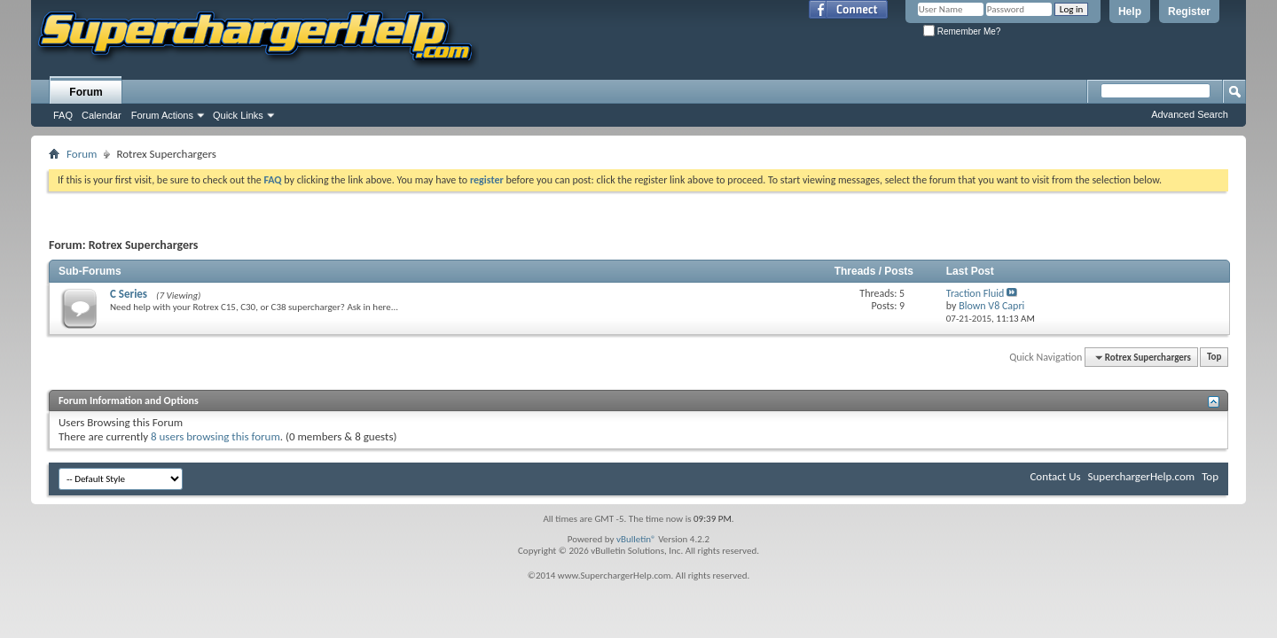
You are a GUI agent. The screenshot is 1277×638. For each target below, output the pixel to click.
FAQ (63, 115)
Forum (85, 92)
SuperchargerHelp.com (1141, 476)
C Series (128, 293)
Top (1214, 357)
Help (1129, 11)
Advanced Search (1189, 114)
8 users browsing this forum (215, 436)
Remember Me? (961, 31)
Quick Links (238, 115)
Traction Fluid (975, 293)
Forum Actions (162, 115)
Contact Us (1055, 476)
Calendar (101, 115)
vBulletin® (636, 539)
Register (1189, 11)
